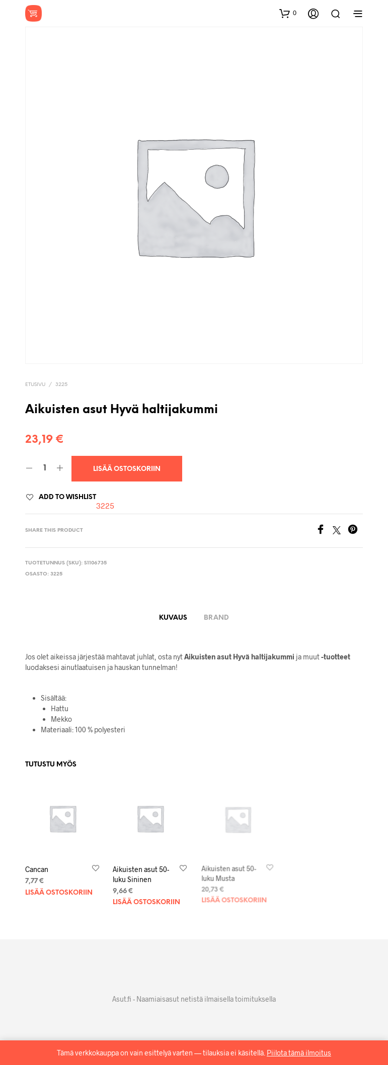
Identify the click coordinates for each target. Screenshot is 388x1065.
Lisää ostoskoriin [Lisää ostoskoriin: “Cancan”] (59, 893)
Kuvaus (173, 618)
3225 (61, 385)
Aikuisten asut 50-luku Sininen (141, 872)
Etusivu (35, 385)
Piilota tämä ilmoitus (299, 1052)
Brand (216, 618)
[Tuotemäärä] (44, 468)
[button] (287, 13)
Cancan (36, 869)
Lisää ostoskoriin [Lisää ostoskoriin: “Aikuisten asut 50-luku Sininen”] (146, 899)
